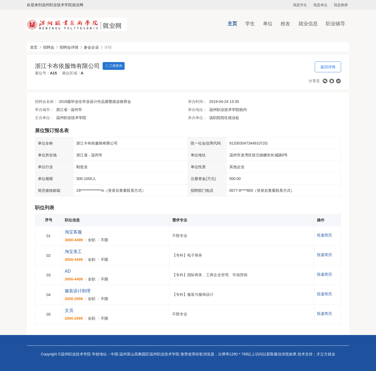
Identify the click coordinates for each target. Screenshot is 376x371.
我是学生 (300, 5)
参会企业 (91, 47)
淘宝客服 (73, 232)
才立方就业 (325, 354)
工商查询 (113, 66)
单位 (268, 23)
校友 (285, 23)
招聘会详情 (69, 47)
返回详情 (327, 67)
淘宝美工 (73, 251)
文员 (69, 310)
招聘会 (48, 47)
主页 (232, 23)
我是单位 (320, 5)
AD (68, 271)
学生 (250, 23)
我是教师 (341, 5)
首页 (34, 47)
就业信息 (308, 23)
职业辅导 (335, 23)
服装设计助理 (78, 291)
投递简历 (324, 235)
